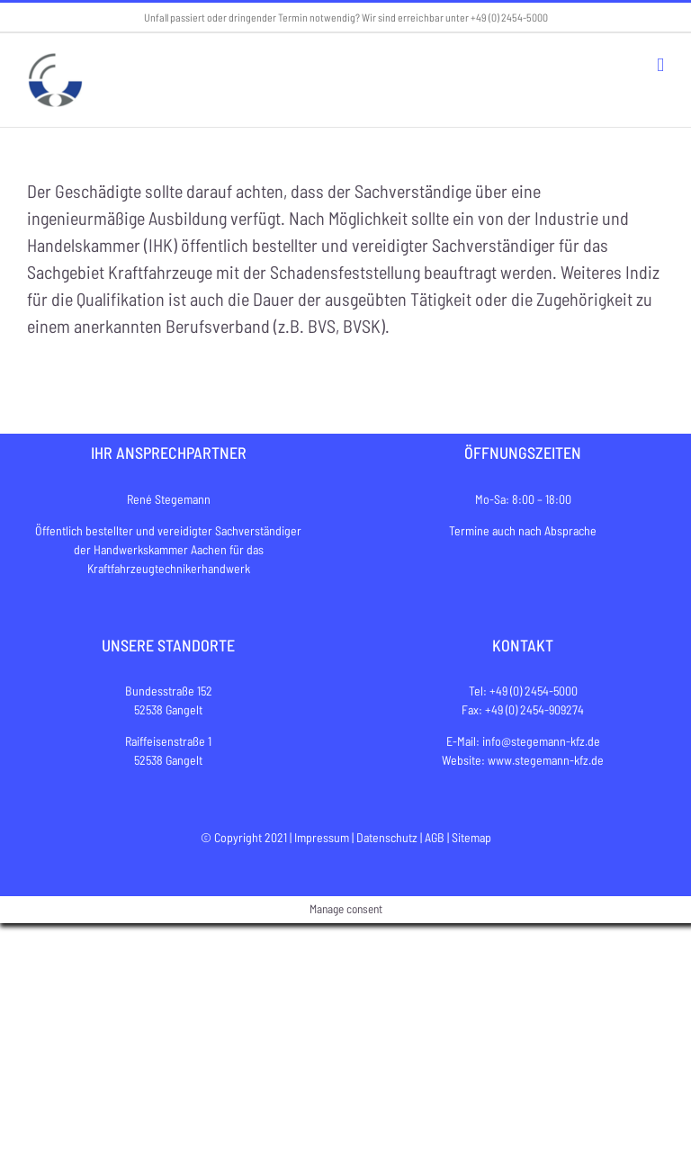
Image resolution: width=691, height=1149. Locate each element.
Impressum (321, 837)
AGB (434, 837)
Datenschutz (386, 837)
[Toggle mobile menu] (660, 65)
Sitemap (471, 837)
